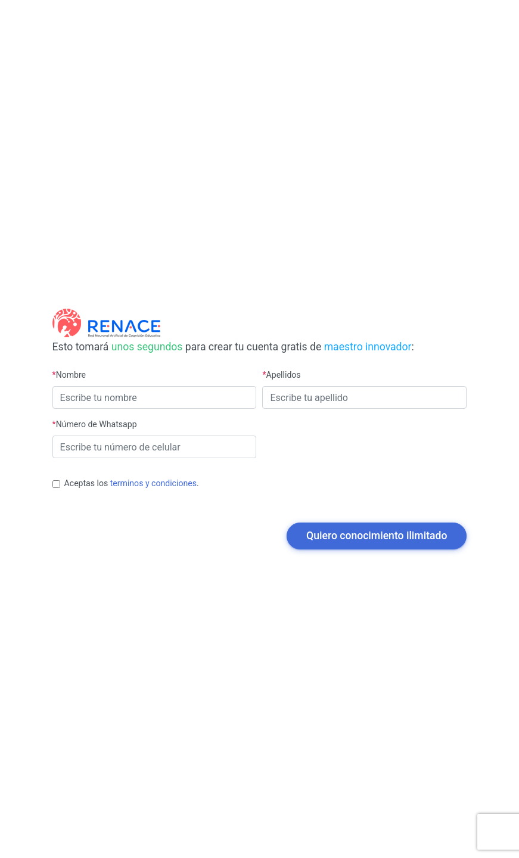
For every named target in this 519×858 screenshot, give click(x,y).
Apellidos (281, 375)
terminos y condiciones (153, 483)
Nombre (69, 375)
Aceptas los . (131, 483)
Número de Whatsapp (94, 424)
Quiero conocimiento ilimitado (376, 536)
